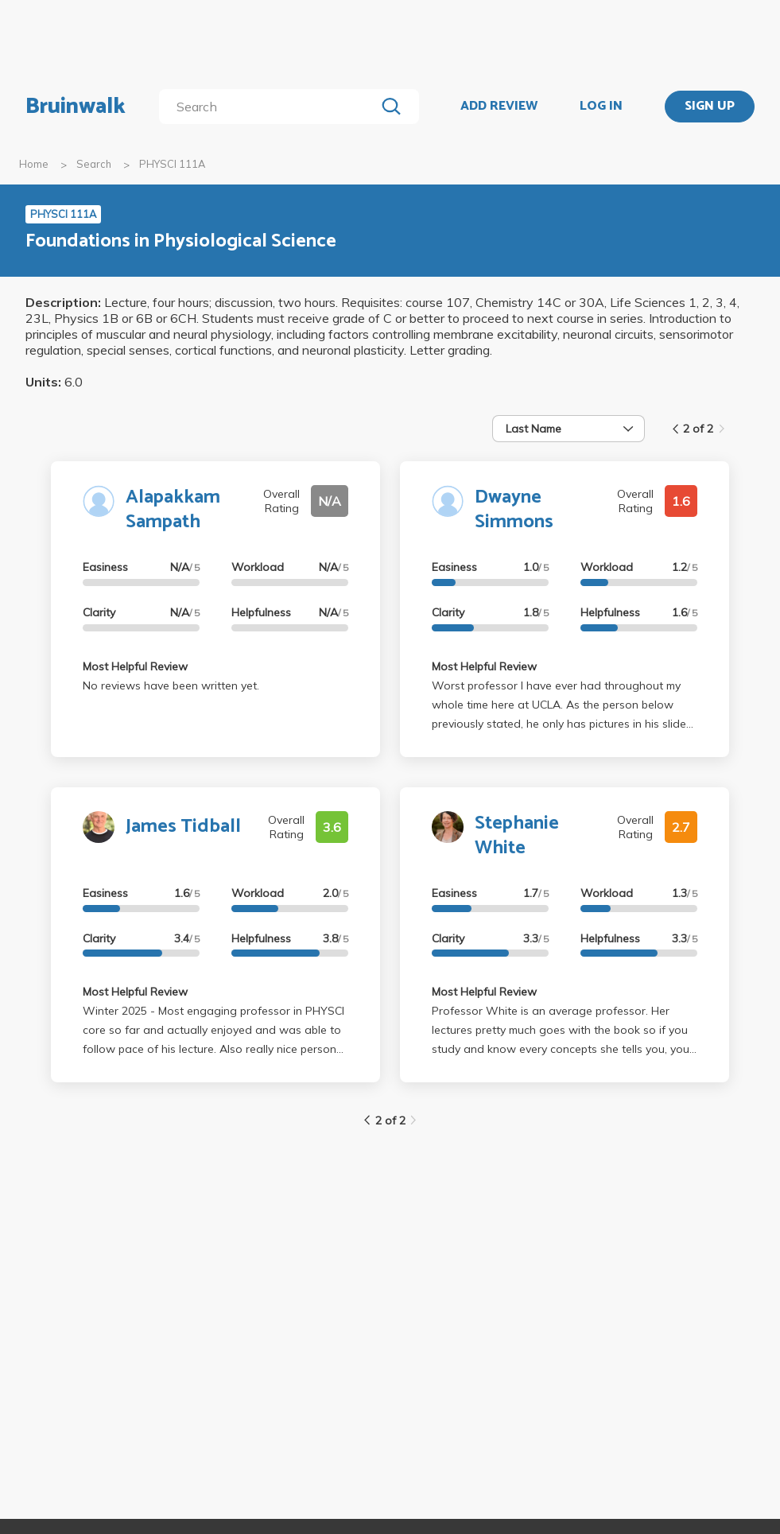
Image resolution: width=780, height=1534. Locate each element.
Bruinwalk (75, 106)
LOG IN (601, 106)
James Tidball (183, 826)
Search (93, 163)
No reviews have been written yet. (171, 685)
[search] (270, 106)
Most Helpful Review (135, 666)
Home (34, 163)
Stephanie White (517, 836)
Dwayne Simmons (514, 510)
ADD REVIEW (498, 106)
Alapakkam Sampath (173, 510)
